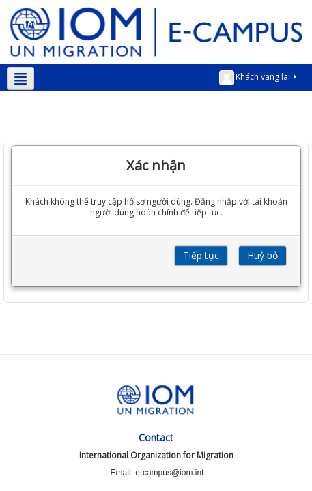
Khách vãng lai (258, 77)
